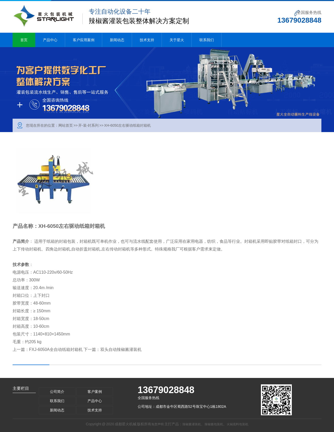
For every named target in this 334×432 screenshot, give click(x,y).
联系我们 (206, 40)
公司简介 (57, 392)
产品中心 (50, 40)
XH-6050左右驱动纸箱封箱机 (127, 125)
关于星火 (177, 40)
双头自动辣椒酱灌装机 (121, 349)
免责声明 (157, 424)
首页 (24, 40)
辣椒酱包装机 (214, 424)
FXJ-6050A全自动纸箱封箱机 (56, 349)
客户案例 (94, 392)
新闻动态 (117, 40)
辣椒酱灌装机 (191, 424)
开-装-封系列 (88, 125)
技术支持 (147, 40)
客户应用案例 (83, 40)
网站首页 (65, 125)
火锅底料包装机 (237, 424)
